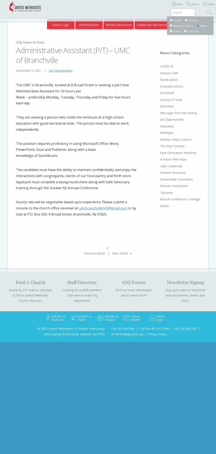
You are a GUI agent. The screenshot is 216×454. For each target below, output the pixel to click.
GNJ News (161, 106)
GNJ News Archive (30, 42)
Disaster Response (167, 173)
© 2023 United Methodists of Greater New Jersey (71, 329)
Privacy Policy (157, 334)
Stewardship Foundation (170, 179)
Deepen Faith (163, 73)
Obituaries (161, 126)
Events (158, 209)
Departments (177, 7)
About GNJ (142, 7)
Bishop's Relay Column (169, 139)
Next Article (120, 253)
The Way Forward (166, 146)
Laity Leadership (165, 166)
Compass (179, 24)
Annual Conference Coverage (167, 201)
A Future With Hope (167, 159)
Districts (158, 7)
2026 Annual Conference (67, 7)
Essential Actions (165, 86)
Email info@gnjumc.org (127, 334)
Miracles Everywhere (168, 186)
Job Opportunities (61, 71)
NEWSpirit (160, 133)
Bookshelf (161, 93)
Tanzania (160, 193)
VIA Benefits (161, 24)
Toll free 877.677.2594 (154, 329)
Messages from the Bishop (172, 113)
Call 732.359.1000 (123, 329)
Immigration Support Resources (109, 7)
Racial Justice (163, 80)
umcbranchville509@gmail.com (103, 208)
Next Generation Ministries (172, 153)
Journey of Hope (165, 100)
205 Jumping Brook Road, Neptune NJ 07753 (74, 334)
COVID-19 (160, 66)
